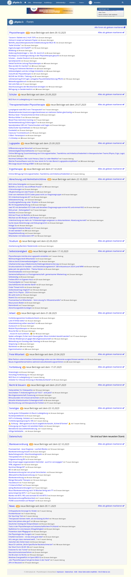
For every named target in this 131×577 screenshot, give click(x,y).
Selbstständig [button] (61, 2)
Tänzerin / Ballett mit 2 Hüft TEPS (22, 37)
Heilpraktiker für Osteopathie (21, 390)
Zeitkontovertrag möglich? (19, 290)
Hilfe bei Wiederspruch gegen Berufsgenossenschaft (30, 339)
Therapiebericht (15, 457)
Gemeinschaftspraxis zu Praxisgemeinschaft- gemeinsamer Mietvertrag (38, 274)
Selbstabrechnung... (17, 199)
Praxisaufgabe (15, 282)
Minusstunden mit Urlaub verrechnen (24, 398)
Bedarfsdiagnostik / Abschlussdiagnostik (25, 454)
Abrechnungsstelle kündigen (20, 308)
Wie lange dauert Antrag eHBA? (21, 164)
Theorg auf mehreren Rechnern (21, 68)
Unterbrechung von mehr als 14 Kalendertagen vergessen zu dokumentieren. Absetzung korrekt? (48, 220)
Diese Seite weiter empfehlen (87, 572)
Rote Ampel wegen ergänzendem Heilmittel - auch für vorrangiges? (36, 462)
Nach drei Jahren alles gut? (20, 521)
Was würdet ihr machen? (19, 66)
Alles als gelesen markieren (111, 32)
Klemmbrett (14, 305)
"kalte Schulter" (15, 45)
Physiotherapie (17, 32)
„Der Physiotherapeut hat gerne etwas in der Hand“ (29, 560)
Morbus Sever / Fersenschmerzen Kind (24, 115)
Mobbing (12, 50)
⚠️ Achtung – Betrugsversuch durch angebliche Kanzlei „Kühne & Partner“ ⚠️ (40, 423)
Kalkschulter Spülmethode (19, 128)
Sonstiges (14, 408)
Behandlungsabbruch (18, 81)
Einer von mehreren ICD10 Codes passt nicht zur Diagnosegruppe (35, 194)
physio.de (14, 2)
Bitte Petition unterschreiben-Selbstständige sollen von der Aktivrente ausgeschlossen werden (47, 359)
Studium (13, 241)
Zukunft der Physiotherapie (20, 74)
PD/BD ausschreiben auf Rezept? (22, 500)
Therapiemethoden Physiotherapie (27, 104)
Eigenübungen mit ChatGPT (20, 48)
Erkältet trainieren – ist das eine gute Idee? (26, 537)
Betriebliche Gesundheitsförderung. (23, 428)
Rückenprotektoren (16, 415)
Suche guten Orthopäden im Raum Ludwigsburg (28, 413)
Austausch (13, 326)
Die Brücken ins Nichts (18, 555)
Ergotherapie (16, 169)
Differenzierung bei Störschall (21, 148)
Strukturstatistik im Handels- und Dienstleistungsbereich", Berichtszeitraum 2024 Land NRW (46, 266)
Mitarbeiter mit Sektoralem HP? (22, 236)
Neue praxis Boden (16, 303)
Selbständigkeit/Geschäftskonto (22, 151)
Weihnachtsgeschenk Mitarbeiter (22, 259)
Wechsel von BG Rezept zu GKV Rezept (24, 217)
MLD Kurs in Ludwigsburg (19, 99)
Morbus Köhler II (16, 117)
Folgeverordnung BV (17, 459)
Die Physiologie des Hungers (20, 534)
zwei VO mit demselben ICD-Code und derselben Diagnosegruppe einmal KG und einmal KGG (46, 207)
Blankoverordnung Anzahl (19, 451)
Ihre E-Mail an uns (104, 572)
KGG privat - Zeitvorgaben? (20, 210)
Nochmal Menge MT (17, 467)
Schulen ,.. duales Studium (19, 58)
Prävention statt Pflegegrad (20, 531)
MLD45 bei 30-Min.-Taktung (20, 76)
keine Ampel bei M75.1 (18, 493)
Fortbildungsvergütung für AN (21, 421)
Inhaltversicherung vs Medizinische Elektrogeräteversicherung (34, 264)
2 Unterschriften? (16, 485)
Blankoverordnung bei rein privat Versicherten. (28, 472)
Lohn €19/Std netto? (17, 320)
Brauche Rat (14, 331)
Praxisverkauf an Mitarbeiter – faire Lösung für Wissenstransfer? (35, 300)
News (12, 506)
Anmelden (97, 2)
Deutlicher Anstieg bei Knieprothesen (24, 524)
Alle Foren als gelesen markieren (110, 27)
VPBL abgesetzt (15, 464)
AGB (75, 572)
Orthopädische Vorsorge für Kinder (23, 511)
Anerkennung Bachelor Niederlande (23, 246)
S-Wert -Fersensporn (17, 135)
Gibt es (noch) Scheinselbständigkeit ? (24, 261)
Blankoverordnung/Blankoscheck (22, 498)
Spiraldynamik (15, 61)
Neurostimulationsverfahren (20, 552)
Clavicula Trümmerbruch (19, 133)
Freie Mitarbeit (17, 354)
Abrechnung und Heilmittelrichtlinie (27, 179)
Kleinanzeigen (37, 2)
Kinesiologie (14, 372)
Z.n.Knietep (13, 138)
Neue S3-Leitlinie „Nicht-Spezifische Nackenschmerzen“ (31, 544)
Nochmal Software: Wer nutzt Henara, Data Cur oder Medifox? (34, 158)
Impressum (60, 572)
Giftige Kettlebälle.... (17, 431)
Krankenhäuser (15, 513)
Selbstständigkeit (18, 251)
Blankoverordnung (18, 444)
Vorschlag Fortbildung (18, 374)
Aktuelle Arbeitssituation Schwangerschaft (26, 400)
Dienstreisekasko (16, 271)
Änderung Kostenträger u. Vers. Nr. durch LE (27, 53)
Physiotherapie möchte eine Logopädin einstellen (29, 256)
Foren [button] (81, 2)
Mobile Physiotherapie (18, 328)
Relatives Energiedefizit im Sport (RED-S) (25, 557)
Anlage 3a (13, 225)
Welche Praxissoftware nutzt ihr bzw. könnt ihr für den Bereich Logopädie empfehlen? (43, 161)
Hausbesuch (14, 482)
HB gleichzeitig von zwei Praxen (21, 192)
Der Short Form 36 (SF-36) (19, 547)
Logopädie (14, 143)
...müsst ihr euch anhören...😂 (21, 333)
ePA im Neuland (15, 562)
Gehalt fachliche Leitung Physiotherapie (25, 63)
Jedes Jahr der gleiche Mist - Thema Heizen (26, 269)
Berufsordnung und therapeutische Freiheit (26, 403)
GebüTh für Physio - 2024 (19, 292)
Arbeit (12, 313)
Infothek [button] (72, 2)
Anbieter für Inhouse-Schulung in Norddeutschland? (30, 380)
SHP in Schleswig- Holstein (19, 418)
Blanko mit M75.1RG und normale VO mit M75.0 (28, 495)
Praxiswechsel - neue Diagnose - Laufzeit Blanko (28, 449)
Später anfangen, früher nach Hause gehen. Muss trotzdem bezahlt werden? (39, 336)
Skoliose (12, 212)
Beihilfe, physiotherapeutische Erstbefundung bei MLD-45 (32, 42)
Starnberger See (104, 9)
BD (10, 469)
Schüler (13, 94)
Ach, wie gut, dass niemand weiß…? (23, 539)
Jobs (29, 2)
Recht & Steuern (17, 385)
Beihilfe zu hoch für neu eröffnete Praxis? (25, 186)
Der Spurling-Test (16, 516)
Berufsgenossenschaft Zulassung (22, 395)
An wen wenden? (15, 230)
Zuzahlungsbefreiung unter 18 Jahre (23, 202)
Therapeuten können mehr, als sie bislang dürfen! (29, 518)
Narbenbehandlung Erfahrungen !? (23, 122)
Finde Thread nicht (16, 287)
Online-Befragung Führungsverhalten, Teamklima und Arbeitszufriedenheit (39, 174)
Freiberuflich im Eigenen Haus (21, 279)
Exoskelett (13, 130)
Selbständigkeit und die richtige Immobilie (26, 71)
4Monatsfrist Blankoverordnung (22, 475)
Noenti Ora (13, 297)
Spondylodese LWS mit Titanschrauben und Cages (29, 125)
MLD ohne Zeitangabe (18, 184)
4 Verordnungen (15, 189)
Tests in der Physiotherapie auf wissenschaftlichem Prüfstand (34, 526)
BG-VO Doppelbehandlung (20, 205)
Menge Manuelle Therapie (19, 480)
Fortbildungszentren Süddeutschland (24, 318)
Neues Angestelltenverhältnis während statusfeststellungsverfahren (36, 362)
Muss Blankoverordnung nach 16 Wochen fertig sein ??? (31, 490)
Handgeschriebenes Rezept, (20, 228)
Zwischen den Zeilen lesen (19, 542)
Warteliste (13, 346)
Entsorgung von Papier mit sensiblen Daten (26, 426)
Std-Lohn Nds (14, 84)
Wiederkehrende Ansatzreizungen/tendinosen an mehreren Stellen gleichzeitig (40, 112)
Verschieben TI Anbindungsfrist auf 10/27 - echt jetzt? (30, 392)
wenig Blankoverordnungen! (20, 488)
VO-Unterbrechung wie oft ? (20, 197)
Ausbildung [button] (48, 2)
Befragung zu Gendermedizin (21, 89)
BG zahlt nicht (14, 295)
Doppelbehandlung (17, 233)
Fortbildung (15, 367)
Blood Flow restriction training (21, 120)
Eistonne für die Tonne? (18, 549)
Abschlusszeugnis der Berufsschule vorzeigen (27, 86)
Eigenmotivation (15, 349)
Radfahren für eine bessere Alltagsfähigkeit (26, 529)
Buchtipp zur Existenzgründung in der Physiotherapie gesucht (34, 55)
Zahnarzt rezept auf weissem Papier (23, 40)
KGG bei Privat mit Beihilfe (19, 215)
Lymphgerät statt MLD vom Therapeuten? (26, 109)
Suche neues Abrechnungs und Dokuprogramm (28, 223)
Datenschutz (15, 436)
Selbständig (14, 277)
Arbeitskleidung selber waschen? (22, 323)
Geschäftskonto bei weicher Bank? (22, 284)
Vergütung (13, 344)
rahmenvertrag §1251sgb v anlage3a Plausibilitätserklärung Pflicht (36, 79)
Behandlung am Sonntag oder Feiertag (24, 341)
